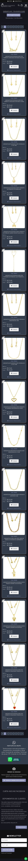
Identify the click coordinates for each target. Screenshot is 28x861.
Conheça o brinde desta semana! (14, 780)
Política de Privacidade (6, 853)
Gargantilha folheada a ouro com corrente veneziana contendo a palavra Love (14, 57)
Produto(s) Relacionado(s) (14, 70)
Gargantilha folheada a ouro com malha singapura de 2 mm (14, 320)
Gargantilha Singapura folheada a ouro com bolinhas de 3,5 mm (14, 451)
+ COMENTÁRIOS (21, 827)
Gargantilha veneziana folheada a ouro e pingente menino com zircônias (14, 583)
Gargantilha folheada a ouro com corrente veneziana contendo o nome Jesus (14, 101)
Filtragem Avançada (13, 15)
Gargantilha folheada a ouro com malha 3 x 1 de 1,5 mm (14, 364)
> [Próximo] (22, 27)
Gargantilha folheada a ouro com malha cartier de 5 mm (14, 495)
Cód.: (14, 54)
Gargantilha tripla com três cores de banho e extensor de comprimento (14, 539)
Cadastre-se (17, 1)
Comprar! (15, 66)
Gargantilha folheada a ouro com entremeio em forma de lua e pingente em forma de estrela (14, 276)
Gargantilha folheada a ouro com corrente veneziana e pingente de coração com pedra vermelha (14, 714)
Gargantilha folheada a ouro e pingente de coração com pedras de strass (14, 407)
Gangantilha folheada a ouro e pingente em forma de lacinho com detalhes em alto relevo (14, 232)
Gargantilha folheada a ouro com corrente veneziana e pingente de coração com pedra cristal (14, 670)
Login (10, 1)
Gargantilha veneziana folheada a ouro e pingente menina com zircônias (14, 627)
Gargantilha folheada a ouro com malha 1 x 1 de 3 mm (14, 145)
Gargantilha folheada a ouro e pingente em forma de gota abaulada (14, 188)
